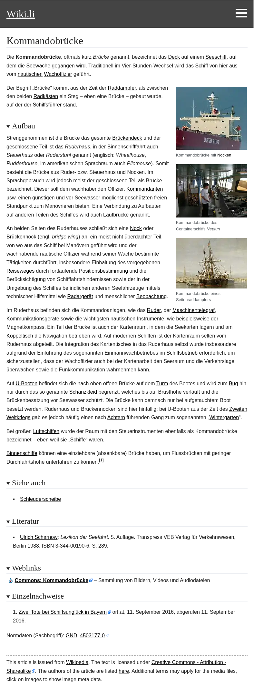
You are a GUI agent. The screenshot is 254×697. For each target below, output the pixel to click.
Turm (162, 383)
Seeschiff (216, 57)
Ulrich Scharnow (38, 537)
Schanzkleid (83, 392)
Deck (174, 57)
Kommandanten (144, 189)
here (124, 671)
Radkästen (46, 96)
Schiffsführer (47, 104)
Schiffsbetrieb (182, 353)
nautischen (30, 74)
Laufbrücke (116, 214)
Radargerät (80, 296)
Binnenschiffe (21, 453)
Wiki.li (20, 14)
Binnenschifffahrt (126, 146)
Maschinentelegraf (193, 310)
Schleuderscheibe (40, 499)
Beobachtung (151, 296)
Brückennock (21, 236)
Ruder (154, 310)
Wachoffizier (58, 74)
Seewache (38, 65)
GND (71, 635)
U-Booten (26, 383)
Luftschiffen (46, 431)
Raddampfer (122, 88)
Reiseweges (20, 271)
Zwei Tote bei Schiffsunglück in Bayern (63, 612)
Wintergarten (224, 417)
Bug (233, 383)
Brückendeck (127, 138)
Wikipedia (77, 662)
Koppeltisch (19, 335)
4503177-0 (92, 635)
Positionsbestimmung (103, 271)
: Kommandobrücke (51, 580)
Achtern (116, 417)
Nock (136, 228)
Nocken (224, 155)
